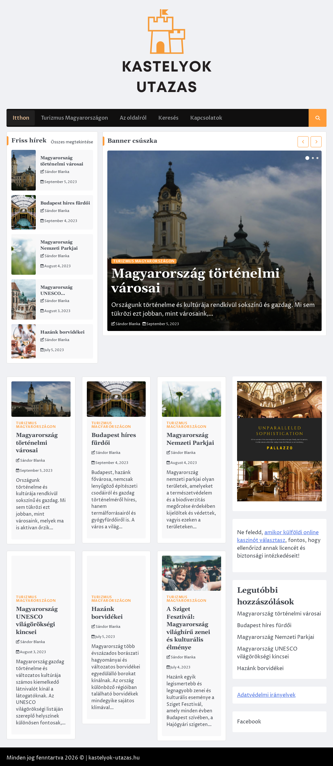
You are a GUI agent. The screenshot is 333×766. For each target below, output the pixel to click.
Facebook (254, 728)
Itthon (20, 117)
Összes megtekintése (72, 142)
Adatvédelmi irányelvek (271, 702)
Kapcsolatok (206, 117)
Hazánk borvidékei (62, 331)
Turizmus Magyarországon (74, 117)
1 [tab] (307, 158)
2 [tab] (313, 158)
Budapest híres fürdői (65, 202)
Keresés (168, 117)
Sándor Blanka (57, 171)
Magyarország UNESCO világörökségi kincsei (64, 291)
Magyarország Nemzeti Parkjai (59, 244)
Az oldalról (132, 117)
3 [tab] (317, 158)
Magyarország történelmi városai (62, 161)
